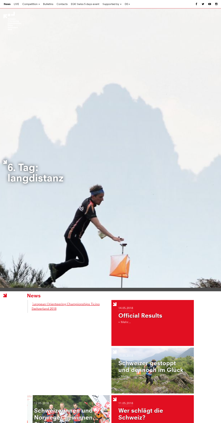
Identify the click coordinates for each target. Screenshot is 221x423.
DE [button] (127, 4)
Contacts (62, 4)
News (7, 4)
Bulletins (48, 4)
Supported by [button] (112, 4)
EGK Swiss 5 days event (85, 4)
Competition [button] (31, 4)
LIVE (16, 4)
